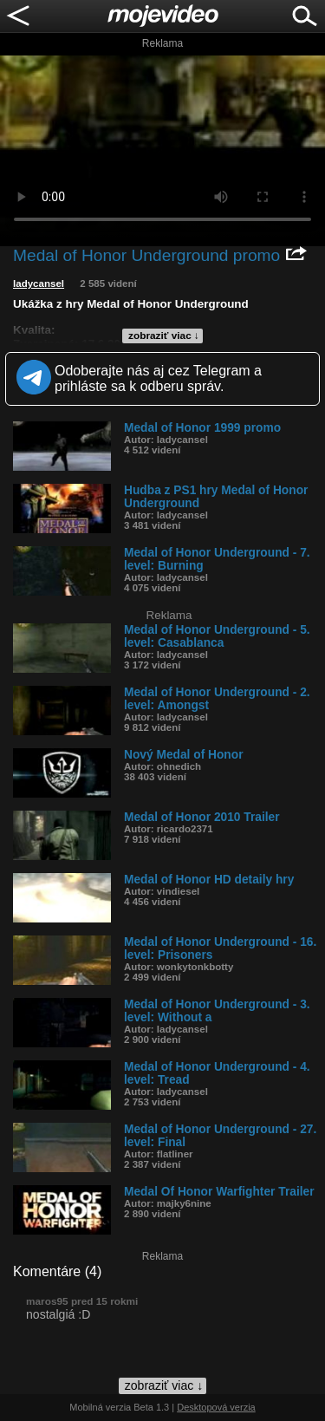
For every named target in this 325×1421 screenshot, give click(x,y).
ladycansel (38, 283)
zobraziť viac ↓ (163, 335)
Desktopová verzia (216, 1407)
